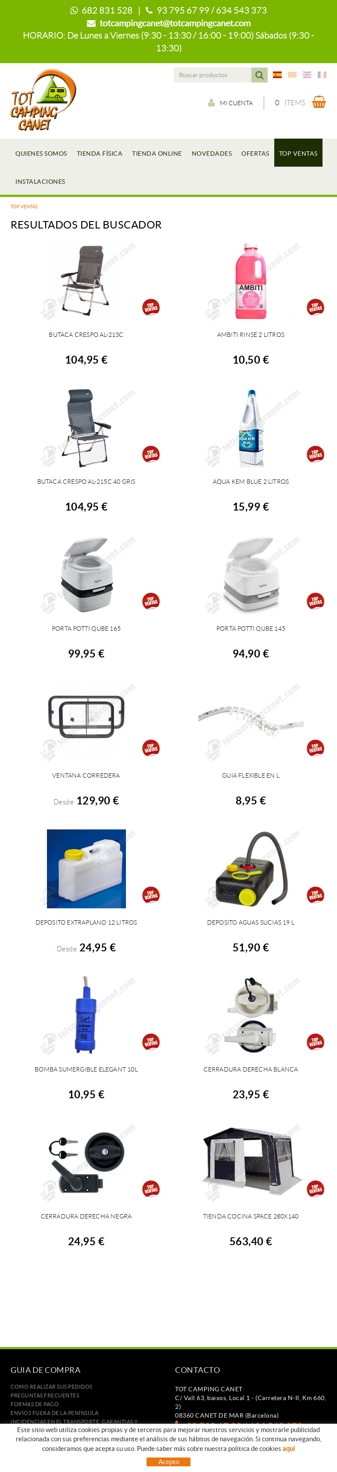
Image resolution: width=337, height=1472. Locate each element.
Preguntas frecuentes (45, 1395)
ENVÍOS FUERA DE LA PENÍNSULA (54, 1413)
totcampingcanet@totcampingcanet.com (175, 23)
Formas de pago (35, 1404)
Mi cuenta (230, 102)
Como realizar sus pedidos (52, 1387)
